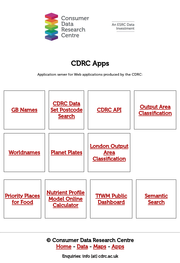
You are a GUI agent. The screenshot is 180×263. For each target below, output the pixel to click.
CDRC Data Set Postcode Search (66, 109)
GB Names (24, 110)
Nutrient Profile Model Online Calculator (65, 198)
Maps (99, 246)
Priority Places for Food (22, 199)
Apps (118, 246)
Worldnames (24, 152)
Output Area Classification (155, 110)
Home (63, 246)
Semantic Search (156, 199)
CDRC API (109, 110)
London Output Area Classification (109, 152)
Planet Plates (66, 152)
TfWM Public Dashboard (111, 199)
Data (82, 246)
